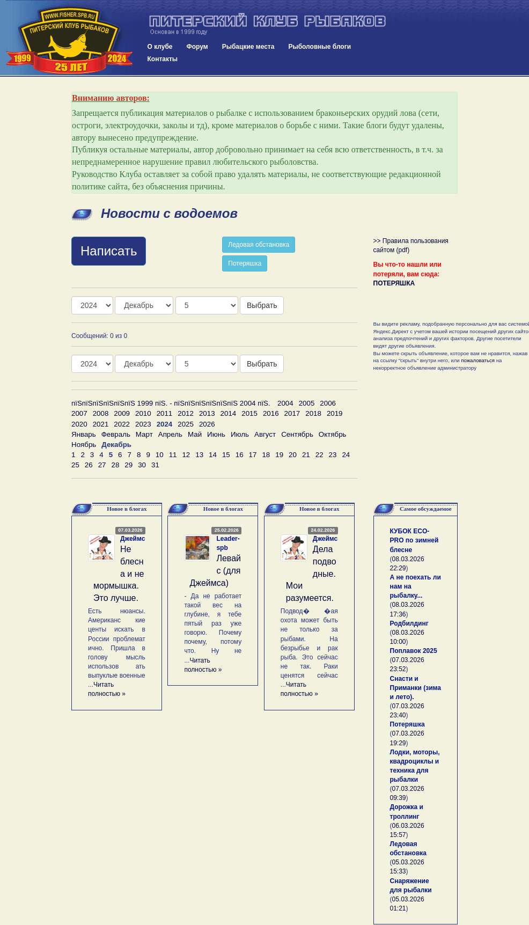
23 (333, 455)
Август (265, 434)
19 (279, 455)
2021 (101, 424)
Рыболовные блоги (319, 46)
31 (155, 465)
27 (102, 465)
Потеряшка (244, 263)
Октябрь (333, 434)
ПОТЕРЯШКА (394, 283)
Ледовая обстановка (258, 244)
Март (144, 434)
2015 (249, 413)
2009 (122, 413)
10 (160, 455)
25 (75, 465)
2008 (101, 413)
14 (213, 455)
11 (173, 455)
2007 (79, 413)
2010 (143, 413)
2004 (285, 403)
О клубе (160, 46)
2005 (307, 403)
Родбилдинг (409, 623)
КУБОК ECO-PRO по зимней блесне (414, 540)
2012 (186, 413)
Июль (240, 434)
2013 (207, 413)
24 (346, 455)
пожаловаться (478, 360)
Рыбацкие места (248, 46)
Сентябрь (297, 434)
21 (306, 455)
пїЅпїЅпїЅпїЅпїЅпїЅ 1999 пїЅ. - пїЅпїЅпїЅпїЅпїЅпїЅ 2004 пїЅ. (170, 403)
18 (266, 455)
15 (226, 455)
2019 (335, 413)
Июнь (216, 434)
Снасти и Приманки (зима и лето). (415, 688)
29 (128, 465)
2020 (79, 424)
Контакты (163, 59)
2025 (186, 424)
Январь (83, 434)
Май (195, 434)
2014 (229, 413)
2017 (292, 413)
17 (253, 455)
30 (142, 465)
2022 (122, 424)
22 (319, 455)
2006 (328, 403)
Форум (197, 46)
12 (186, 455)
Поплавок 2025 (413, 651)
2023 (143, 424)
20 (293, 455)
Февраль (115, 434)
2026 (207, 424)
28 (115, 465)
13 (199, 455)
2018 (313, 413)
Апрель (170, 434)
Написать (108, 251)
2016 (271, 413)
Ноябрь (83, 445)
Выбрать (262, 305)
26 (89, 465)
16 (240, 455)
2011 (165, 413)
